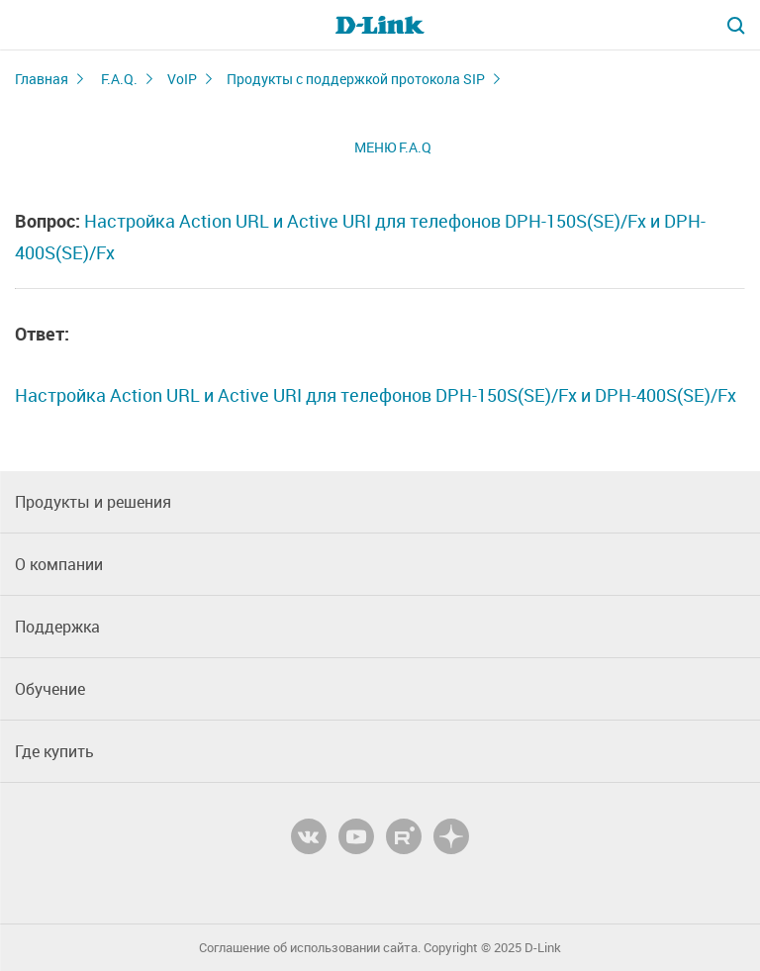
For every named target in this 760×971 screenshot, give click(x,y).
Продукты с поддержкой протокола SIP (356, 78)
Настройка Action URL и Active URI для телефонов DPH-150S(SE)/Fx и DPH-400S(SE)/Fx (375, 395)
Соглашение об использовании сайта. (310, 947)
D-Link (542, 947)
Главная (41, 78)
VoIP (182, 78)
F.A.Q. (119, 78)
